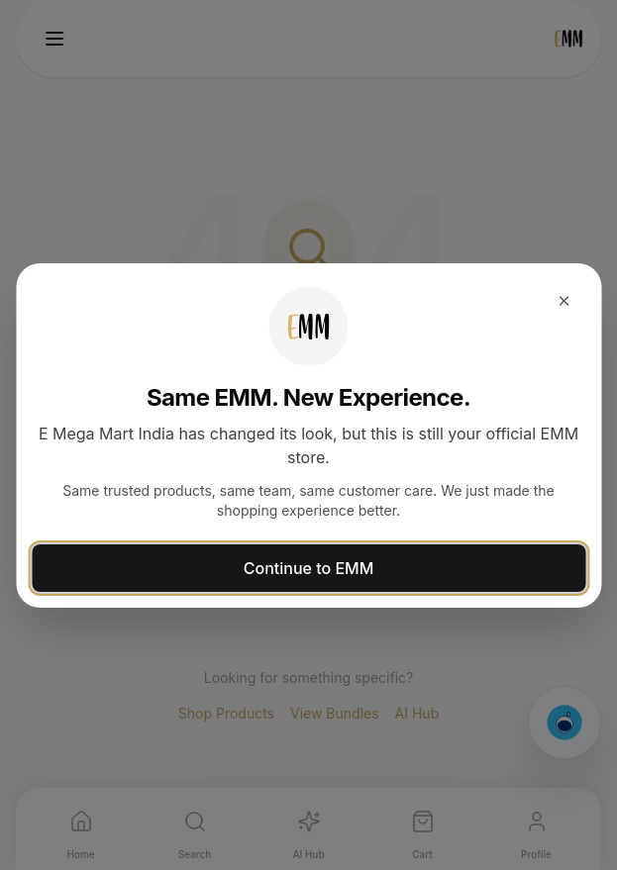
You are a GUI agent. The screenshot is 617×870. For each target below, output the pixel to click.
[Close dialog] (563, 301)
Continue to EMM (308, 568)
